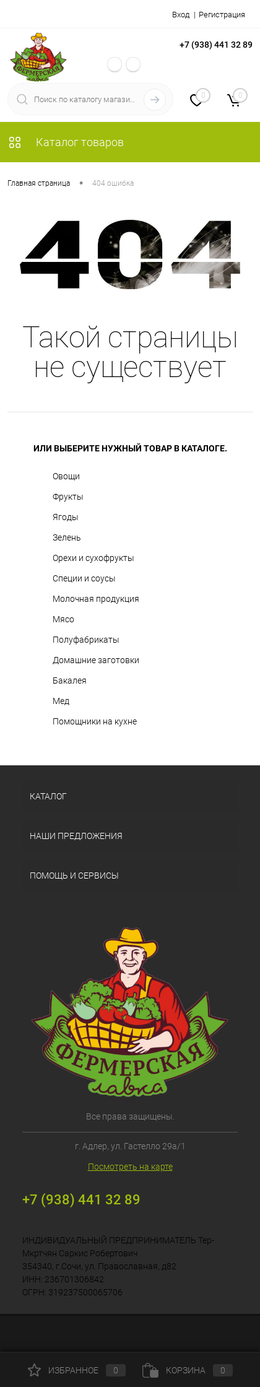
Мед (61, 701)
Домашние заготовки (96, 660)
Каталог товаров (65, 142)
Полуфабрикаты (86, 640)
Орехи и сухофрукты (93, 558)
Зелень (67, 537)
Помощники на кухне (95, 721)
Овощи (66, 476)
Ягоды (66, 517)
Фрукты (68, 497)
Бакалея (70, 680)
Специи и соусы (84, 578)
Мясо (63, 619)
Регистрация (222, 14)
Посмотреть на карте (130, 1167)
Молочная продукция (96, 599)
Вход (180, 14)
